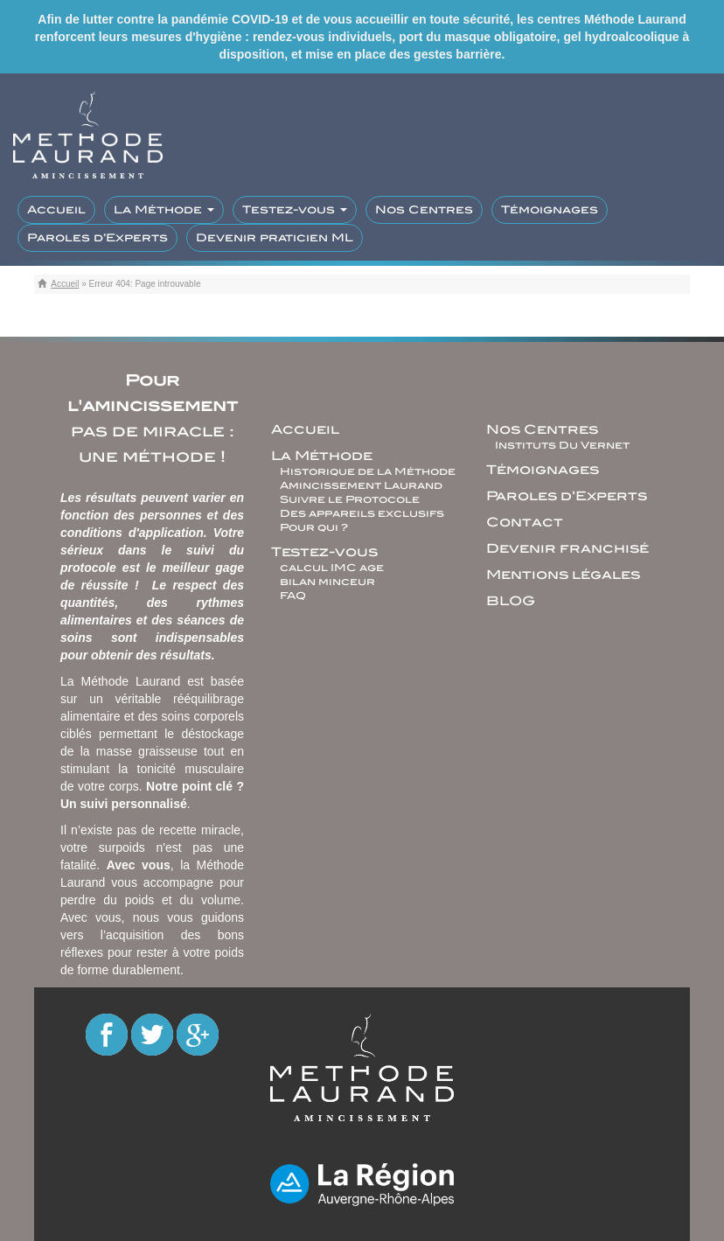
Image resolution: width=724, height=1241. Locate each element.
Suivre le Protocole (350, 499)
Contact (524, 522)
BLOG (510, 601)
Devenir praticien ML (274, 237)
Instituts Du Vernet (562, 445)
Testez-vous (294, 209)
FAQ (293, 595)
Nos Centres (424, 209)
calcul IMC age (332, 567)
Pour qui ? (314, 527)
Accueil (56, 209)
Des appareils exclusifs (362, 513)
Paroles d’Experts (97, 237)
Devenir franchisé (567, 548)
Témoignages (549, 209)
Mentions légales (563, 575)
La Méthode (164, 209)
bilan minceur (327, 581)
